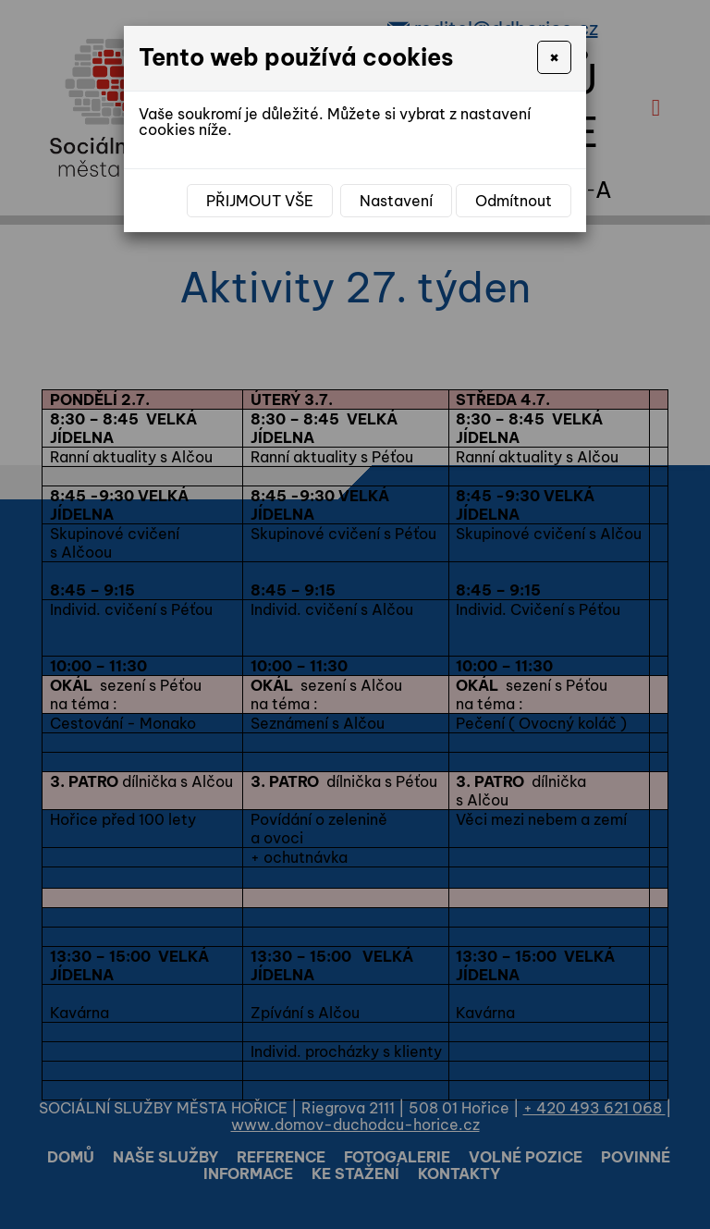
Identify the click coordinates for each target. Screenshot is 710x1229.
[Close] (554, 57)
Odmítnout (513, 200)
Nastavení (396, 200)
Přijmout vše (259, 200)
